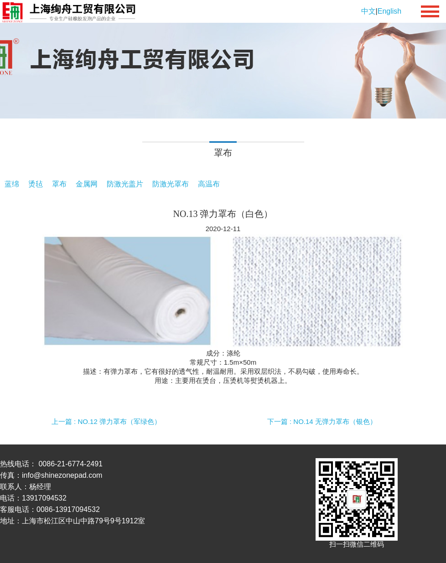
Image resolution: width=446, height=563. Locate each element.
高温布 (209, 184)
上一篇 (106, 421)
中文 (368, 11)
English (389, 11)
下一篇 (322, 421)
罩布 (59, 184)
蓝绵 (12, 184)
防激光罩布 (170, 184)
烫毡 (35, 184)
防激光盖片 (125, 184)
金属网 (87, 184)
